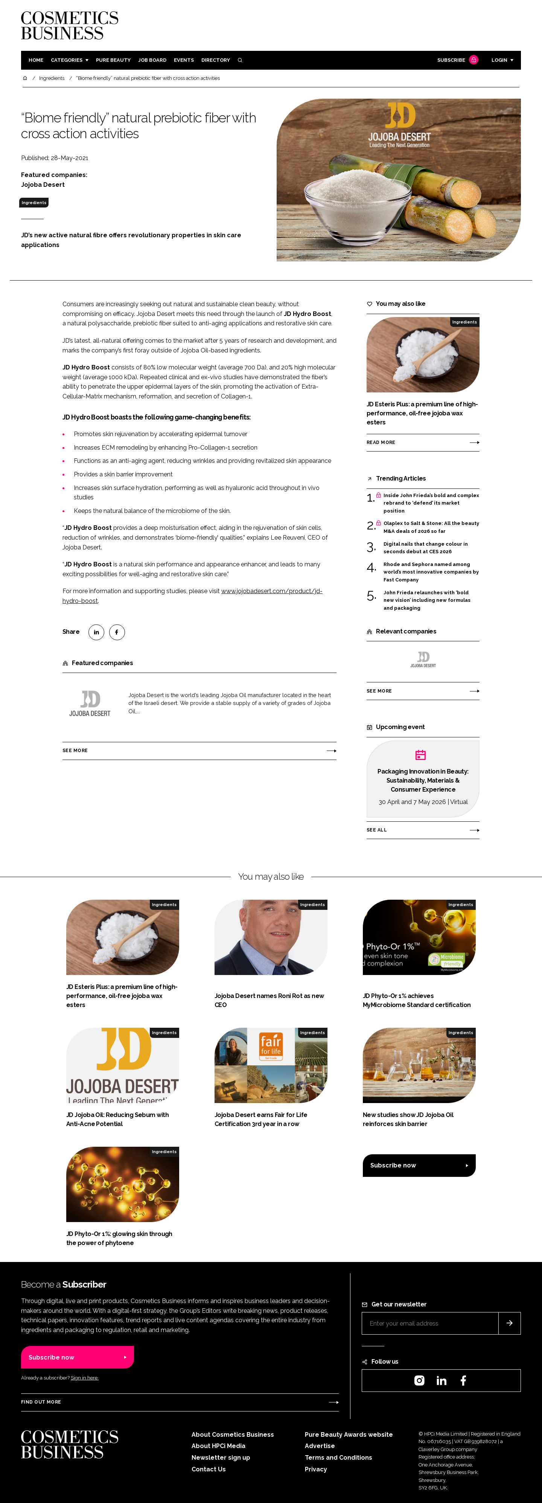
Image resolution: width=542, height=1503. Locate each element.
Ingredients (34, 202)
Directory (215, 60)
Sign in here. (85, 1378)
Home (36, 60)
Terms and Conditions (338, 1457)
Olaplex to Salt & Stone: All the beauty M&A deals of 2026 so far (431, 527)
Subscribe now (393, 1165)
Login (499, 60)
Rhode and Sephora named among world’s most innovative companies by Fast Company (431, 572)
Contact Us (209, 1469)
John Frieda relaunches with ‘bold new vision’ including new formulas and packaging (427, 600)
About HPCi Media (218, 1446)
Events (184, 60)
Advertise (320, 1446)
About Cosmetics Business (233, 1434)
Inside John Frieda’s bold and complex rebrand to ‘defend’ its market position (431, 503)
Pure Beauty (113, 60)
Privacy (316, 1469)
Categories (66, 60)
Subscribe (457, 60)
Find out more (41, 1402)
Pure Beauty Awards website (349, 1434)
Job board (152, 60)
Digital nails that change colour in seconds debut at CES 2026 (426, 548)
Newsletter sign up (221, 1457)
